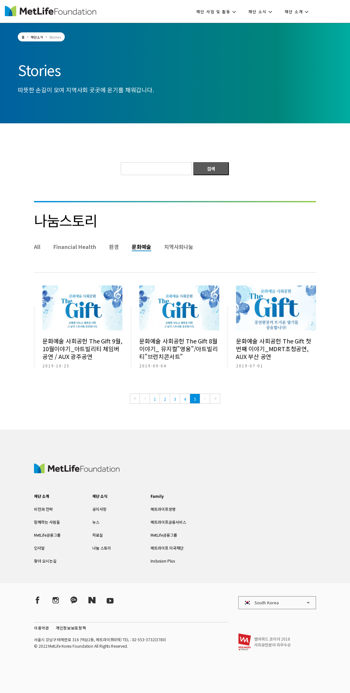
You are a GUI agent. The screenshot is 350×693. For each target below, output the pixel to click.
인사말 (39, 548)
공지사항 (99, 509)
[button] (218, 11)
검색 (211, 168)
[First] (135, 398)
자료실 (97, 535)
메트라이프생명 (163, 509)
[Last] (215, 398)
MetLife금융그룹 (47, 535)
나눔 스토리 (101, 548)
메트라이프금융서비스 (168, 522)
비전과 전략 (43, 509)
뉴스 (95, 522)
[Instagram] (55, 600)
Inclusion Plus (163, 561)
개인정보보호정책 (71, 628)
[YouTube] (110, 600)
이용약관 (41, 628)
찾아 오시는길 (45, 561)
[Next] (205, 398)
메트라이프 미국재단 (167, 548)
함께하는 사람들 (47, 522)
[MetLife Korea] (76, 471)
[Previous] (145, 398)
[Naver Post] (92, 600)
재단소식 (37, 37)
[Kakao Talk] (73, 600)
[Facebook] (37, 600)
